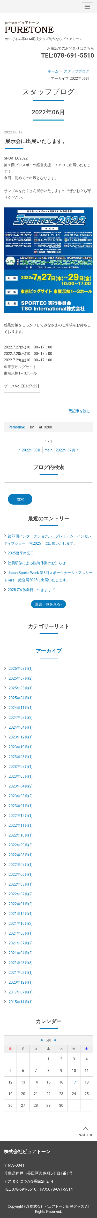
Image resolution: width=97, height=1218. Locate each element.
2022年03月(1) (21, 884)
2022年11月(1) (21, 825)
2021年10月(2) (21, 923)
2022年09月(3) (21, 845)
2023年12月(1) (21, 737)
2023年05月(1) (21, 776)
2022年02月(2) (21, 894)
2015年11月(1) (21, 1002)
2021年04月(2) (21, 953)
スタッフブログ (76, 71)
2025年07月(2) (21, 678)
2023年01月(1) (21, 806)
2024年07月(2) (21, 717)
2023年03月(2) (21, 796)
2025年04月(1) (21, 698)
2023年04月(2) (21, 786)
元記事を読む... (81, 411)
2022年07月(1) (21, 865)
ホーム (53, 71)
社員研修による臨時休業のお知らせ (37, 563)
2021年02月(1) (21, 972)
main (48, 450)
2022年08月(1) (21, 855)
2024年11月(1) (21, 708)
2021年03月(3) (21, 963)
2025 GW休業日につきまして (31, 590)
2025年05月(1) (21, 688)
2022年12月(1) (21, 816)
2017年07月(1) (21, 992)
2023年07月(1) (21, 767)
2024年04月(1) (21, 727)
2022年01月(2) (21, 904)
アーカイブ (49, 651)
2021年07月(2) (21, 943)
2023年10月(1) (21, 747)
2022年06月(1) (21, 874)
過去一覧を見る (47, 604)
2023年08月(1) (21, 757)
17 (74, 1082)
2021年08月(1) (21, 933)
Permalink (17, 427)
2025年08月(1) (21, 668)
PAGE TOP (85, 1132)
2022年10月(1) (21, 835)
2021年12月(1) (21, 914)
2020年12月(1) (21, 982)
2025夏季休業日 (21, 553)
